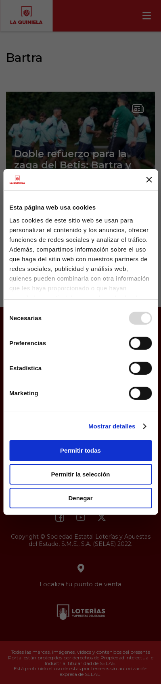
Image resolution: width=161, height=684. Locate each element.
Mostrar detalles (112, 426)
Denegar (80, 498)
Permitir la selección (80, 474)
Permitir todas (80, 450)
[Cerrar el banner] (149, 180)
